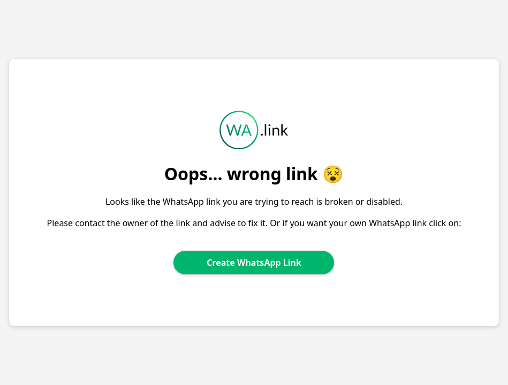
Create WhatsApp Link (254, 262)
